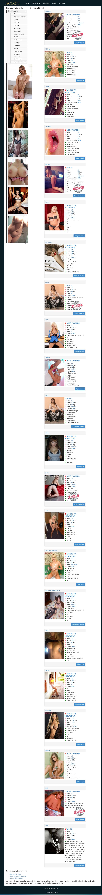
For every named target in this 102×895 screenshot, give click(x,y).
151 (72, 560)
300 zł (73, 62)
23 (72, 250)
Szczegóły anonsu (79, 196)
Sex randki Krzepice (16, 878)
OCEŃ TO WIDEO (73, 15)
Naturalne (80, 23)
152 (72, 212)
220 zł (79, 140)
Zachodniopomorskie (20, 62)
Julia (46, 510)
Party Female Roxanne (52, 590)
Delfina (47, 750)
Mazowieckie (17, 31)
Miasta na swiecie (19, 34)
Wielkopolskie (18, 59)
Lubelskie (16, 22)
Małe (78, 100)
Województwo (13, 11)
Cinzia (47, 433)
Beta (46, 202)
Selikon (73, 369)
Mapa (54, 3)
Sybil (46, 630)
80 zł (78, 102)
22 (78, 132)
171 (78, 134)
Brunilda (48, 11)
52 (78, 98)
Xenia (47, 670)
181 (72, 289)
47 (72, 760)
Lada (47, 825)
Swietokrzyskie (18, 51)
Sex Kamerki (36, 3)
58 (78, 21)
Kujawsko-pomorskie (20, 16)
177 (78, 96)
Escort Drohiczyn (15, 874)
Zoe (46, 395)
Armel (47, 282)
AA (72, 60)
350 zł (73, 801)
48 (72, 522)
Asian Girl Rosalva (51, 550)
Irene (47, 320)
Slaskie (16, 48)
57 (72, 214)
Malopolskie (17, 28)
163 (72, 327)
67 (72, 58)
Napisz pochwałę (79, 42)
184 (72, 520)
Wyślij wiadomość (79, 236)
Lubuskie (16, 25)
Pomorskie (17, 45)
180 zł (79, 178)
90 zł (72, 526)
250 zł (73, 333)
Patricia (47, 164)
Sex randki (62, 3)
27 (72, 363)
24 (78, 94)
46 (78, 174)
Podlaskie (17, 42)
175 (78, 19)
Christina (48, 710)
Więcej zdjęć (80, 80)
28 (72, 210)
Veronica (48, 126)
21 (72, 478)
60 (72, 254)
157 (72, 365)
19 (78, 17)
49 (73, 722)
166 (74, 720)
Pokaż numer (80, 584)
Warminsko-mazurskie (17, 55)
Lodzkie (16, 19)
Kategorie (46, 3)
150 (72, 600)
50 (72, 682)
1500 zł (75, 726)
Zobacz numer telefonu (78, 426)
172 (72, 56)
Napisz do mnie (80, 120)
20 (72, 54)
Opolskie (16, 37)
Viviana (47, 357)
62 (72, 797)
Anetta (47, 86)
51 (72, 329)
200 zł (73, 764)
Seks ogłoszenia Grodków (18, 876)
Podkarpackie (18, 40)
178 (72, 680)
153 (72, 403)
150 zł (79, 25)
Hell (46, 788)
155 (72, 443)
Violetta (47, 49)
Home (27, 3)
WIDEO (69, 52)
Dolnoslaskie (17, 14)
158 (78, 172)
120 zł (73, 371)
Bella (47, 473)
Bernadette (48, 242)
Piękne (73, 407)
